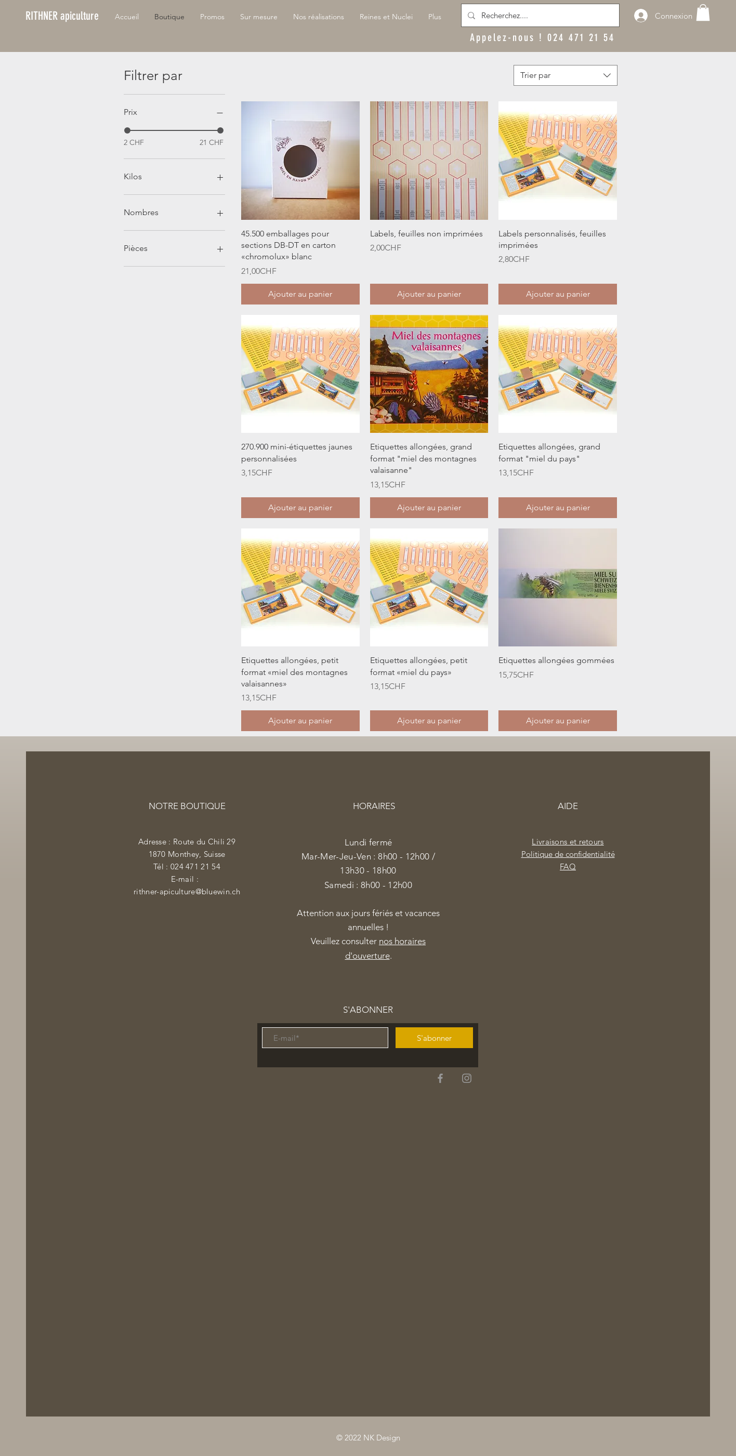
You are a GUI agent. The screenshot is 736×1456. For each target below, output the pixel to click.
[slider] (127, 130)
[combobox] (565, 75)
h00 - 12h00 (388, 885)
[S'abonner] (434, 1037)
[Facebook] (440, 1078)
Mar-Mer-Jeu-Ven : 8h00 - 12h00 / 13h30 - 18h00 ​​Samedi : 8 (368, 870)
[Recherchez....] (539, 15)
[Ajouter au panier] (300, 294)
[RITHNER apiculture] (62, 16)
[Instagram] (467, 1078)
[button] (703, 12)
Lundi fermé (368, 842)
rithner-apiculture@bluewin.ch (187, 891)
